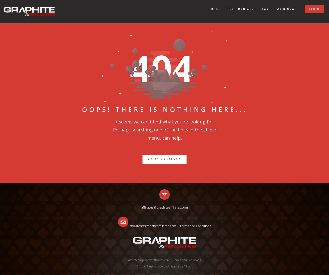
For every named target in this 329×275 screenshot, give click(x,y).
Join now (282, 8)
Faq (261, 8)
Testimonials (236, 8)
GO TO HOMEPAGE (164, 159)
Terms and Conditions (195, 226)
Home (209, 8)
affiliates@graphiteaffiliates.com (152, 226)
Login (310, 8)
